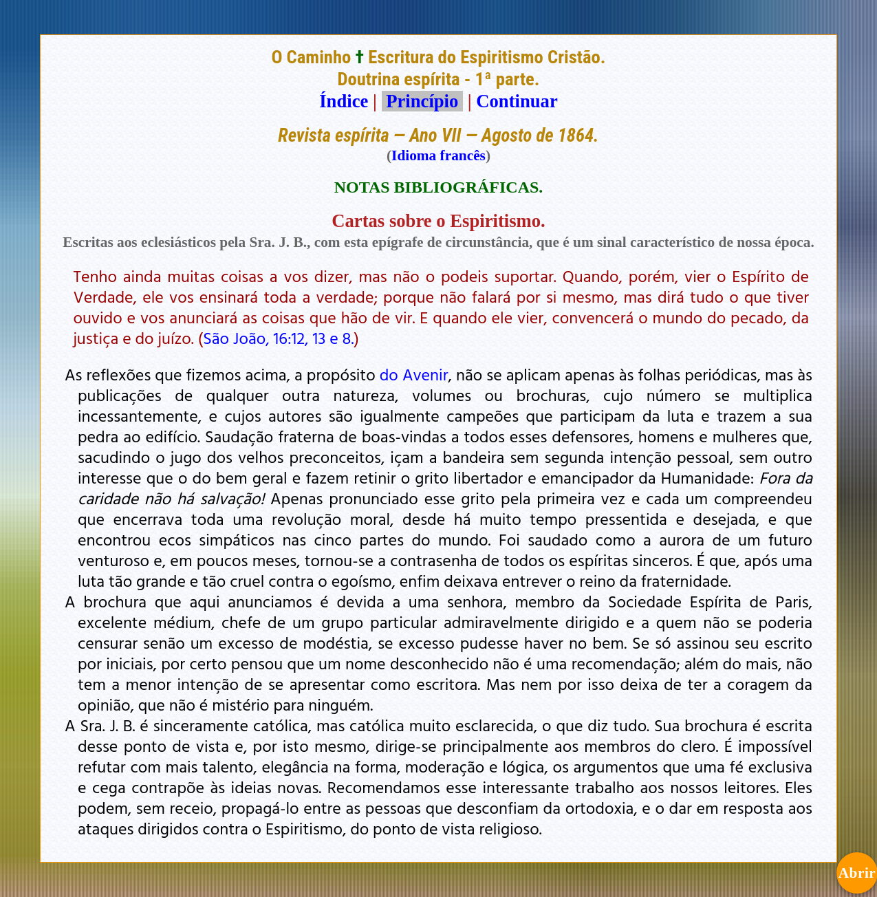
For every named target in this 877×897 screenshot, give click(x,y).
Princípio (422, 101)
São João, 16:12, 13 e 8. (278, 337)
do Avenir (414, 374)
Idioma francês (438, 155)
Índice (343, 101)
